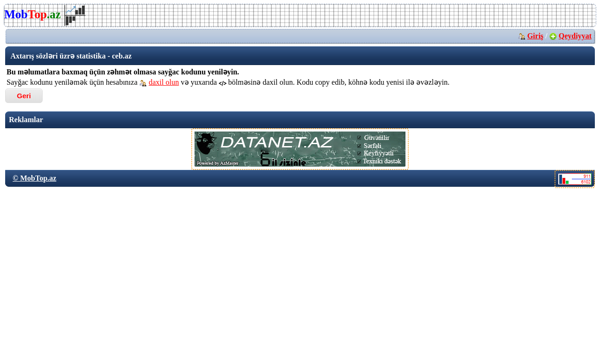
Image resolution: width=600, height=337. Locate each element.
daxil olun (164, 82)
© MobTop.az (34, 178)
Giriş (535, 36)
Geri (24, 96)
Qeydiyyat (575, 36)
